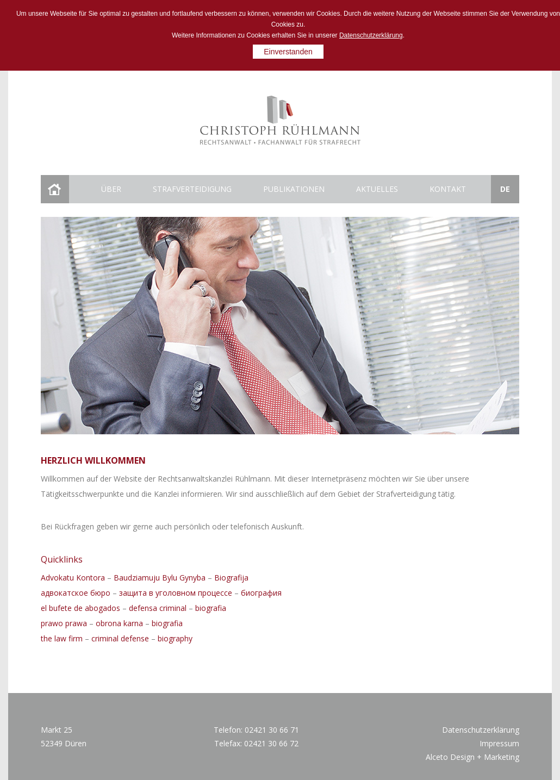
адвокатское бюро (75, 593)
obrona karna (119, 623)
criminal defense (120, 638)
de (505, 189)
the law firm (62, 638)
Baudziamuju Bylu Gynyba (160, 577)
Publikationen (294, 189)
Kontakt (448, 189)
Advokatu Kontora (73, 577)
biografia (210, 608)
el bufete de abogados (80, 608)
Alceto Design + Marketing (472, 757)
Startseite (54, 189)
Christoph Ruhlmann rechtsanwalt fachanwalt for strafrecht (280, 120)
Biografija (231, 577)
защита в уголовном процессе (175, 593)
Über (111, 189)
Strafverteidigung (192, 189)
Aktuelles (377, 189)
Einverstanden (288, 51)
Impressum (499, 743)
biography (175, 638)
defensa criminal (157, 608)
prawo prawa (64, 623)
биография (261, 593)
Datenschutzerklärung (371, 35)
